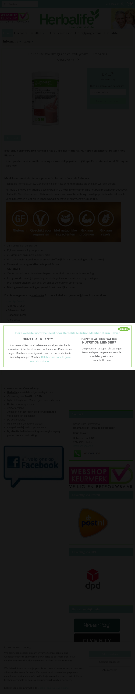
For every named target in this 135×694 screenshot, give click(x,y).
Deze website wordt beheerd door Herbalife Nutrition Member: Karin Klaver (67, 333)
